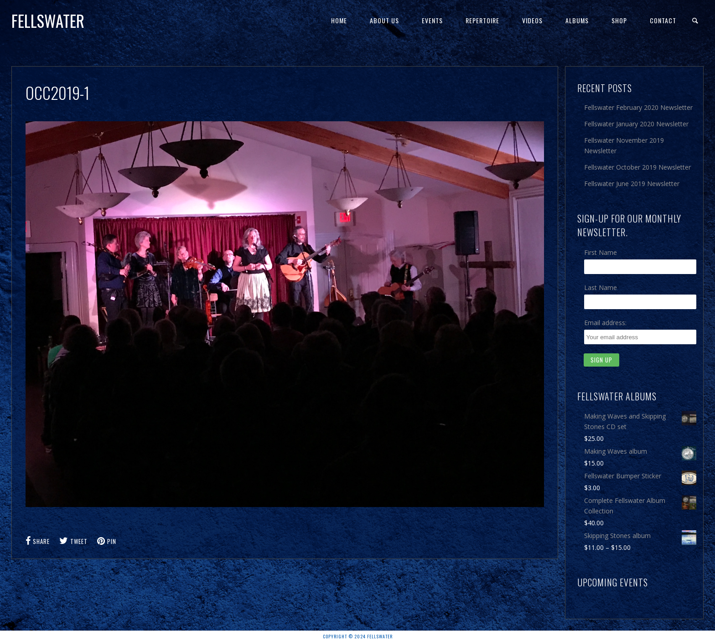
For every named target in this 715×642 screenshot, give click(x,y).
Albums (577, 20)
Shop (619, 20)
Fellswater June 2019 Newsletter (631, 183)
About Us (384, 20)
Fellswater (47, 20)
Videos (532, 20)
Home (339, 20)
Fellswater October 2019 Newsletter (637, 167)
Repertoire (482, 20)
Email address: (605, 322)
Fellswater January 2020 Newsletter (636, 123)
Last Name (600, 287)
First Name (600, 252)
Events (432, 20)
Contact (663, 20)
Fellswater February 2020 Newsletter (638, 107)
